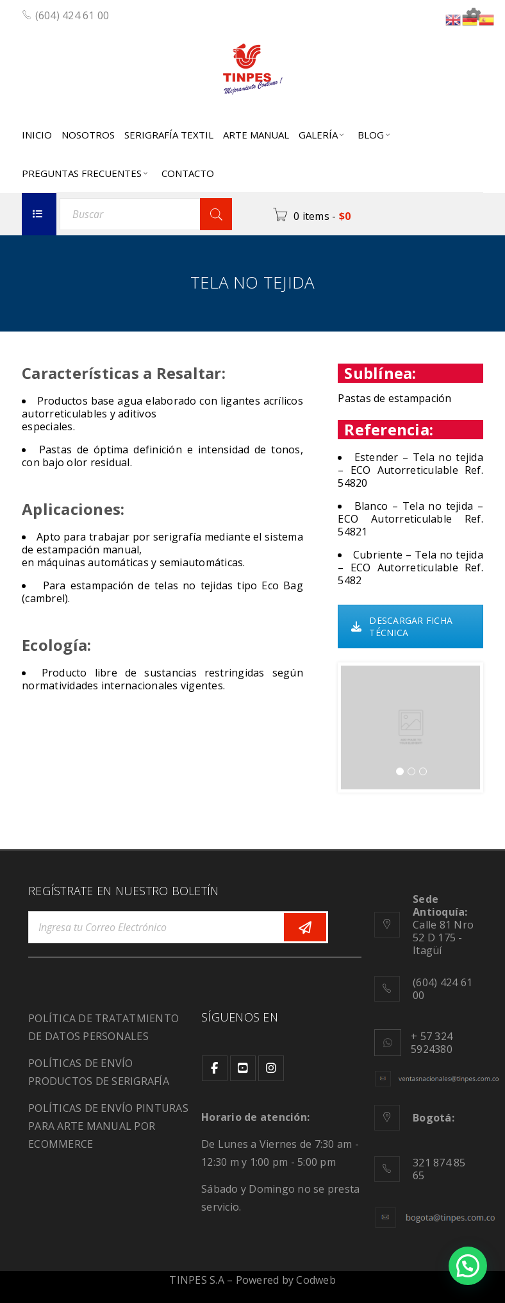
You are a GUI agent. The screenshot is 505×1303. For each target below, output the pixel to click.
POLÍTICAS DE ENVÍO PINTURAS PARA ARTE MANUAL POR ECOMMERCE (108, 1126)
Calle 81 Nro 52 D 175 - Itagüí (443, 924)
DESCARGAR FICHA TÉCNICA (401, 626)
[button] (468, 1266)
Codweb (316, 1280)
